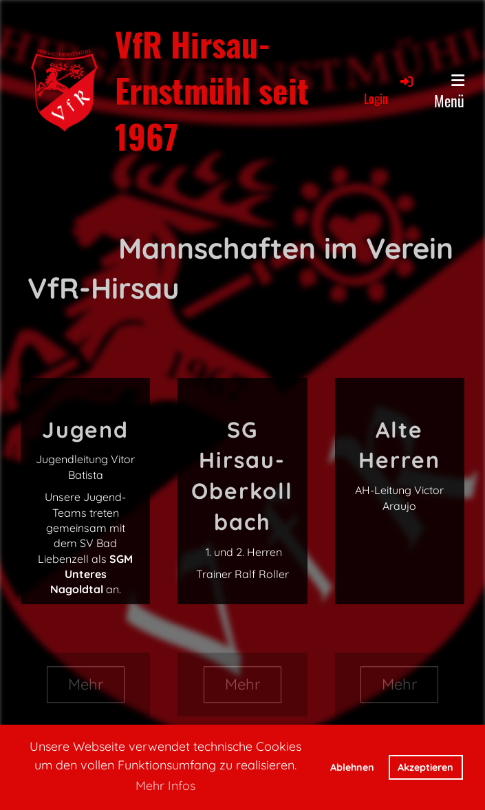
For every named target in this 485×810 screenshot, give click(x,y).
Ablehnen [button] (352, 767)
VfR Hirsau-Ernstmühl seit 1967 (212, 90)
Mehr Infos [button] (165, 785)
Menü (449, 92)
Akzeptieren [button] (425, 767)
